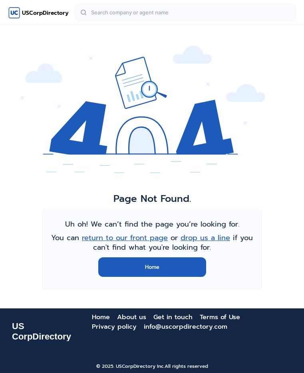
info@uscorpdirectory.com (185, 327)
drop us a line (205, 237)
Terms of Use (220, 317)
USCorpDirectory (45, 13)
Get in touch (173, 317)
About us (131, 317)
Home (152, 267)
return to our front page (125, 237)
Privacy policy (114, 327)
